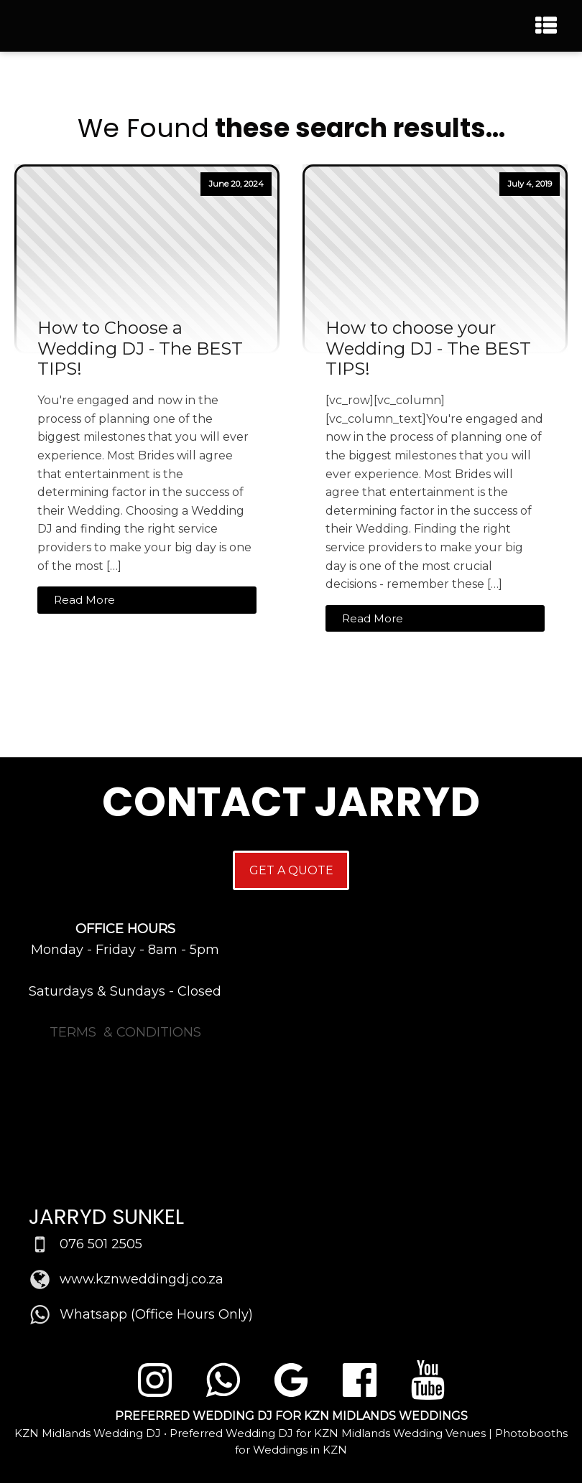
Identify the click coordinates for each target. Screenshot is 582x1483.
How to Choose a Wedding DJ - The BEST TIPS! (140, 349)
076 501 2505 (101, 1244)
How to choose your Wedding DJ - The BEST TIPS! (428, 349)
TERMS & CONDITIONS (125, 1032)
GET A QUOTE (291, 870)
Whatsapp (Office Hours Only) (156, 1314)
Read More (84, 600)
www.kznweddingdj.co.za (141, 1279)
